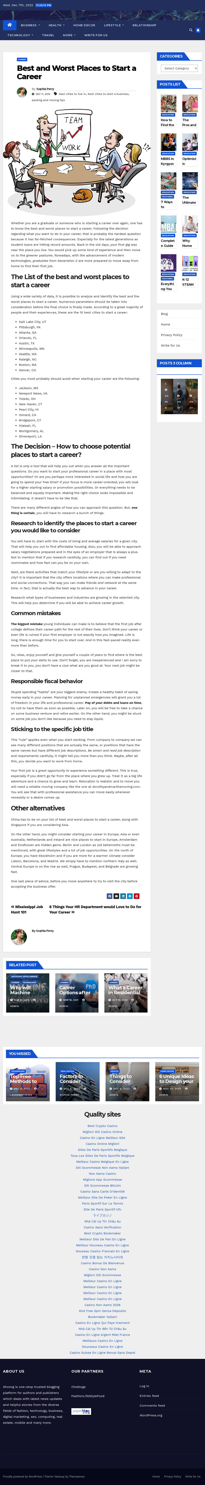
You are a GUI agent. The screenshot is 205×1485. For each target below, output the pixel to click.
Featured (167, 197)
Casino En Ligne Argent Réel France (102, 1335)
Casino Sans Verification (102, 1227)
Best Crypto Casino (103, 1126)
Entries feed (149, 1396)
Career (22, 59)
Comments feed (152, 1405)
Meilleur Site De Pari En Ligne (103, 1239)
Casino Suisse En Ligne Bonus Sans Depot (102, 1353)
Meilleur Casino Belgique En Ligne (102, 1162)
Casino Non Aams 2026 (102, 1305)
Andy (179, 402)
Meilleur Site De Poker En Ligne (102, 1197)
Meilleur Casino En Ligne (102, 1281)
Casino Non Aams (102, 1269)
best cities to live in (72, 93)
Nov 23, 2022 (172, 1088)
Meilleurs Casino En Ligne (102, 1341)
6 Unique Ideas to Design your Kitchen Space (176, 1081)
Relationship (144, 25)
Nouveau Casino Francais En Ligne (102, 1251)
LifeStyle (114, 25)
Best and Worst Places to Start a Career (76, 72)
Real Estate (67, 1071)
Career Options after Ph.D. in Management (75, 995)
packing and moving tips (48, 100)
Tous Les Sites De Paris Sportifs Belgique (102, 1156)
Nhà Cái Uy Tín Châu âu (102, 1221)
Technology (20, 35)
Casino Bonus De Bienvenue (102, 1263)
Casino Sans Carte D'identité (102, 1191)
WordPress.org (151, 1415)
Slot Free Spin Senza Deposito (102, 1311)
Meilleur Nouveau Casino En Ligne (102, 1245)
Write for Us (96, 35)
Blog (164, 314)
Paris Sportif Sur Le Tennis (102, 1203)
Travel (48, 35)
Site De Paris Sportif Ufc (102, 1209)
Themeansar (77, 1476)
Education (168, 115)
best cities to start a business (108, 93)
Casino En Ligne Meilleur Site (102, 1138)
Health (57, 25)
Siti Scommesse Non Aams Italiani (102, 1167)
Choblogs (78, 1387)
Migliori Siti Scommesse (102, 1275)
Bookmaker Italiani (102, 1317)
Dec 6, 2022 (22, 1088)
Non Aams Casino (102, 1173)
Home (165, 324)
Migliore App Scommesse (102, 1179)
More (69, 35)
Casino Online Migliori (102, 1144)
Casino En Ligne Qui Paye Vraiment (102, 1323)
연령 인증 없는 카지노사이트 (102, 1257)
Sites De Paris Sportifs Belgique (102, 1150)
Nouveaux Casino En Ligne (102, 1347)
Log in (144, 1386)
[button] (190, 30)
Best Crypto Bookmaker (102, 1233)
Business (30, 25)
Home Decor (84, 25)
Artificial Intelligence (24, 976)
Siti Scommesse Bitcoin (102, 1185)
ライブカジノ (102, 1215)
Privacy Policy (171, 335)
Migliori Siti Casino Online (102, 1132)
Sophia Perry (45, 89)
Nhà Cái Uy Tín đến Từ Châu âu (102, 1329)
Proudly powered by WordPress (23, 1476)
